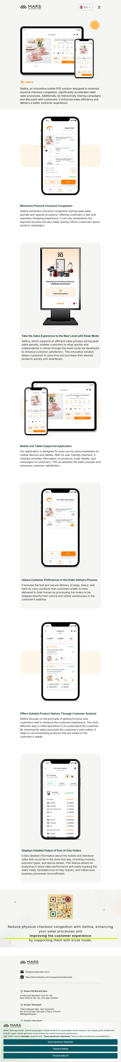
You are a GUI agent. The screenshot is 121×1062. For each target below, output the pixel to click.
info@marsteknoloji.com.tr (37, 972)
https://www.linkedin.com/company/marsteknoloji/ (48, 977)
